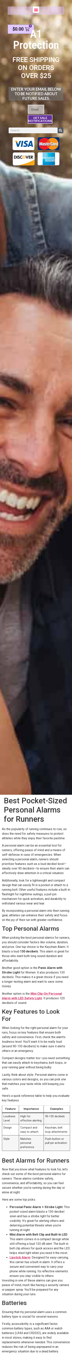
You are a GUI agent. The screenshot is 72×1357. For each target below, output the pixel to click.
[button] (36, 10)
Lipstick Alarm (20, 1257)
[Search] (60, 130)
